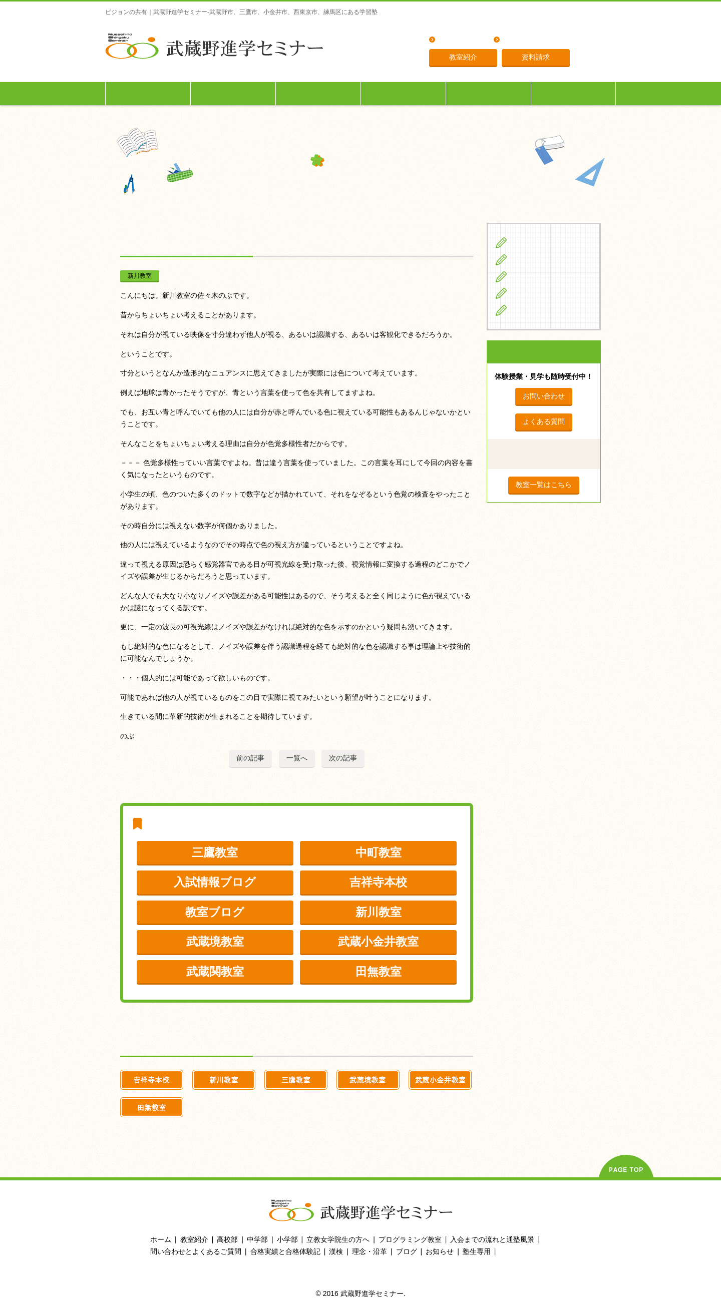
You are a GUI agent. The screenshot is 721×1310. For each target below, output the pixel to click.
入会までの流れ (488, 93)
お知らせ (440, 1251)
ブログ (523, 310)
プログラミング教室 (410, 1239)
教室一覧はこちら (544, 485)
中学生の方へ (233, 93)
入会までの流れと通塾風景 (492, 1239)
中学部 (257, 1239)
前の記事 (250, 758)
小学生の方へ (148, 93)
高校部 (227, 1239)
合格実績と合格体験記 (285, 1251)
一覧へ (296, 758)
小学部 (287, 1239)
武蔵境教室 (215, 941)
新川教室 (140, 275)
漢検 (336, 1251)
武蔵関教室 (215, 971)
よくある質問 (460, 40)
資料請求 (536, 57)
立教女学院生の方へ (403, 93)
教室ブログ (214, 912)
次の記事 (343, 758)
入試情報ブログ (215, 882)
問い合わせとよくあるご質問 (195, 1251)
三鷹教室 (215, 852)
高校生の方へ (318, 93)
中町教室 (378, 852)
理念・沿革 (521, 40)
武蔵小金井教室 (378, 941)
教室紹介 (463, 57)
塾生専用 (573, 93)
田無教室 (378, 971)
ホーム (160, 1239)
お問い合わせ (544, 396)
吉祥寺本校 (378, 882)
